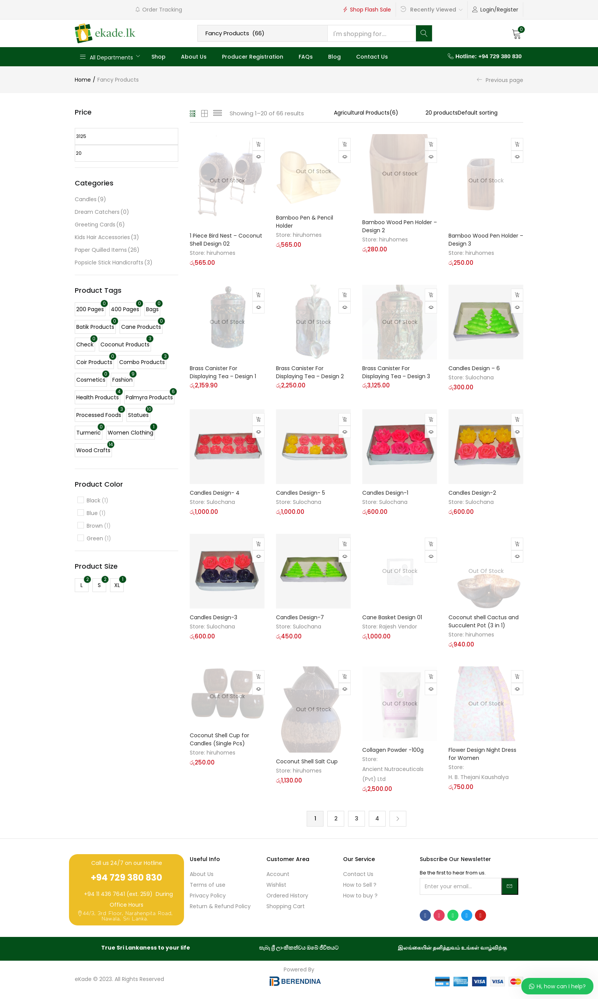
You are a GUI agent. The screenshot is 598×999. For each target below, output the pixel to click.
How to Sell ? (359, 885)
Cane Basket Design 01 (392, 617)
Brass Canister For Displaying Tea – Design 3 (396, 372)
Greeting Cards (100, 224)
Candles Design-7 (300, 617)
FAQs (306, 57)
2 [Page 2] (336, 819)
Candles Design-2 (472, 492)
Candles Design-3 (213, 617)
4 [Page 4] (377, 819)
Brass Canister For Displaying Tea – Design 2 (310, 372)
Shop (158, 57)
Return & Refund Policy (220, 907)
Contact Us (372, 57)
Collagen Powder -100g (393, 749)
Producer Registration (252, 57)
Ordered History (287, 896)
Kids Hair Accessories (107, 237)
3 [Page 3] (356, 819)
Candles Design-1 (385, 492)
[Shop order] (490, 113)
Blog (334, 57)
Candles (90, 199)
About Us (194, 57)
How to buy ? (360, 896)
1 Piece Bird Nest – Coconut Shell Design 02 (226, 239)
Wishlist (276, 885)
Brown (99, 526)
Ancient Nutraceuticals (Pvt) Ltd (393, 773)
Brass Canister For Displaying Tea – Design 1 (223, 372)
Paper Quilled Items (107, 250)
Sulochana (479, 377)
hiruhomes (221, 252)
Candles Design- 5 (300, 492)
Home (83, 80)
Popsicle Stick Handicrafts (114, 262)
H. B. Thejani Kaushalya (479, 777)
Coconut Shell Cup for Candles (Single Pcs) (219, 739)
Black (97, 500)
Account (277, 875)
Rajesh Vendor (398, 626)
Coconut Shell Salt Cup (307, 761)
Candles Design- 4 (215, 492)
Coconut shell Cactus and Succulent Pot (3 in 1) (484, 621)
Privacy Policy (208, 896)
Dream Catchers (102, 212)
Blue (96, 513)
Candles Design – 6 (474, 368)
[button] (517, 33)
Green (99, 538)
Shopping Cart (285, 907)
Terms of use (207, 885)
